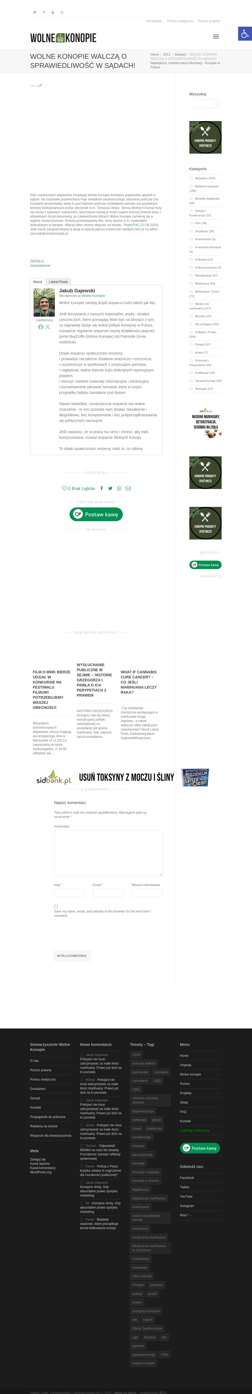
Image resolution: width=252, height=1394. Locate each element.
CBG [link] (136, 1090)
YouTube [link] (186, 1196)
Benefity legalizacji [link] (207, 198)
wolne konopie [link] (143, 1363)
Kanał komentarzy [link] (43, 1168)
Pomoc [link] (185, 1084)
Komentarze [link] (203, 239)
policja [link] (137, 1294)
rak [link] (134, 1320)
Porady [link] (200, 344)
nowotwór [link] (139, 1267)
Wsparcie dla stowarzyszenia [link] (50, 1135)
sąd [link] (135, 1337)
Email (97, 885)
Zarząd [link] (35, 1098)
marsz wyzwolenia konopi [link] (146, 1218)
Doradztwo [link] (154, 21)
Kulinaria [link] (201, 259)
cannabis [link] (161, 1072)
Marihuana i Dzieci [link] (207, 291)
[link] (245, 34)
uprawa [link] (138, 1346)
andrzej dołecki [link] (144, 1063)
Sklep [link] (184, 1102)
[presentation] (94, 935)
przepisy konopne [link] (146, 1311)
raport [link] (147, 1320)
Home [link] (184, 1056)
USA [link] (164, 1355)
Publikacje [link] (202, 372)
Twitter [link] (184, 1187)
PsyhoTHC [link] (131, 225)
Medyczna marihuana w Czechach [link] (148, 1248)
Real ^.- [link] (185, 1215)
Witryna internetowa (146, 885)
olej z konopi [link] (142, 1276)
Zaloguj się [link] (38, 1159)
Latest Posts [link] (58, 282)
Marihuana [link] (202, 283)
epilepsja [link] (139, 1120)
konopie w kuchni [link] (145, 1181)
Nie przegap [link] (203, 324)
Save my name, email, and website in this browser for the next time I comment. (102, 914)
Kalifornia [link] (154, 1129)
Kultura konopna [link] (206, 267)
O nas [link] (34, 1061)
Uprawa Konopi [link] (205, 380)
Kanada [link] (138, 1146)
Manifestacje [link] (203, 275)
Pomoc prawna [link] (209, 21)
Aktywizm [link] (201, 178)
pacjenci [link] (156, 1285)
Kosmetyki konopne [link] (208, 247)
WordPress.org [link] (40, 1172)
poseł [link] (152, 1294)
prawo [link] (199, 352)
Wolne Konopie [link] (93, 296)
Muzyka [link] (200, 316)
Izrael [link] (136, 1129)
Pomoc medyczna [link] (180, 21)
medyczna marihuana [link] (148, 1237)
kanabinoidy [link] (141, 1137)
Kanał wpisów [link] (40, 1164)
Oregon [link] (138, 1285)
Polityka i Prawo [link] (205, 332)
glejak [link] (156, 1120)
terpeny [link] (150, 1337)
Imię (57, 885)
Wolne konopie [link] (190, 1074)
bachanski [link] (140, 1072)
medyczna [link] (140, 1228)
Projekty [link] (186, 1093)
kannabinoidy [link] (142, 1155)
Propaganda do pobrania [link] (47, 1117)
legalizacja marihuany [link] (149, 1198)
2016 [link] (136, 1055)
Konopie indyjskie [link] (145, 1172)
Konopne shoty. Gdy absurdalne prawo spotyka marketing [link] (98, 1191)
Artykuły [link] (186, 1065)
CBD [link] (157, 1081)
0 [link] (39, 85)
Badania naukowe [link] (207, 186)
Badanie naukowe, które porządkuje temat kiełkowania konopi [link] (99, 1224)
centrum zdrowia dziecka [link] (145, 1100)
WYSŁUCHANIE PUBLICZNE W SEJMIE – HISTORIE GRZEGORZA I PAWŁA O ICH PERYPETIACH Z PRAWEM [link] (94, 680)
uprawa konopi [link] (143, 1355)
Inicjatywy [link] (201, 231)
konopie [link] (138, 1163)
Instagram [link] (187, 1206)
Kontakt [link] (35, 1107)
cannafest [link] (139, 1081)
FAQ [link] (183, 1112)
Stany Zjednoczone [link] (147, 1328)
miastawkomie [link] (40, 265)
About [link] (37, 282)
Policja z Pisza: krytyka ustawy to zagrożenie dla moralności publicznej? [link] (100, 1170)
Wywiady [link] (201, 388)
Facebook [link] (187, 1178)
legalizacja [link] (140, 1189)
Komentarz (62, 826)
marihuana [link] (140, 1207)
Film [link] (33, 85)
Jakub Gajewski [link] (77, 290)
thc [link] (164, 1337)
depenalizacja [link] (143, 1111)
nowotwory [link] (140, 1259)
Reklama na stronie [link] (44, 1126)
